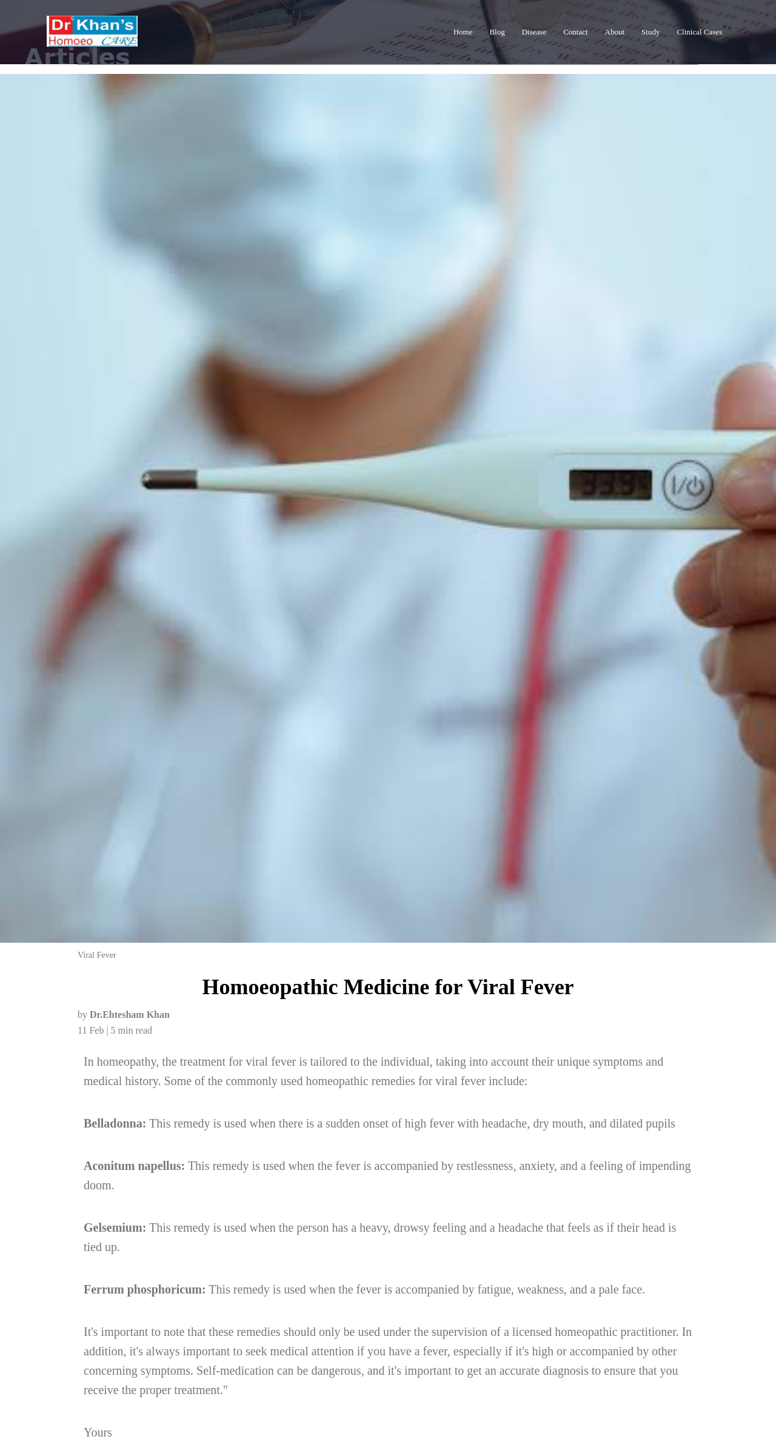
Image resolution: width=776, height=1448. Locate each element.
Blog (496, 31)
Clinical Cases (699, 31)
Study (650, 31)
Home (463, 31)
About (615, 31)
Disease (534, 31)
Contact (575, 31)
